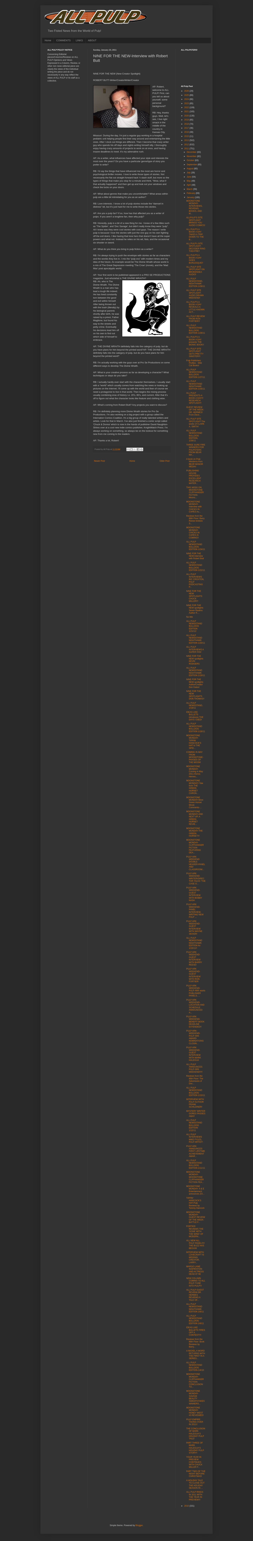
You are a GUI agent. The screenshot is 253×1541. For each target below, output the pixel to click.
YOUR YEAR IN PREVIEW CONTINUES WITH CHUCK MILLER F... (194, 1462)
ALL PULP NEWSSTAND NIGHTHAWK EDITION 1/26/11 (195, 385)
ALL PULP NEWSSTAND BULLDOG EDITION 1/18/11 (195, 727)
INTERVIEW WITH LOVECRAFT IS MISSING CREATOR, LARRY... (195, 1257)
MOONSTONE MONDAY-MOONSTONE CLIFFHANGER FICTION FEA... (195, 1177)
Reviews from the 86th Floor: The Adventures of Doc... (194, 1080)
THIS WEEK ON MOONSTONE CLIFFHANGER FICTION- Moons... (195, 492)
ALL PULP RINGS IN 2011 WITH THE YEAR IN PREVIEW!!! (194, 1496)
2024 (187, 99)
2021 (187, 111)
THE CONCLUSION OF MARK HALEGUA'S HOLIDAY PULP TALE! (195, 1433)
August (190, 168)
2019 (187, 120)
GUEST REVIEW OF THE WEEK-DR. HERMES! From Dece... (195, 411)
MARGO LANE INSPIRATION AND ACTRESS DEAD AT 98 (195, 1270)
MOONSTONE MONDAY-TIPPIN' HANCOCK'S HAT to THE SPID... (193, 741)
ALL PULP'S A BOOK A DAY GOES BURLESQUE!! (194, 259)
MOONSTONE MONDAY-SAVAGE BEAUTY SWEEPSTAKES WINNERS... (195, 1397)
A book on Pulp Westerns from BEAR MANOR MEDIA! (194, 463)
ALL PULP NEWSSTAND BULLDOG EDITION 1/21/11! (194, 626)
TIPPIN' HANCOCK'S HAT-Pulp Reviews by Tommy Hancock (195, 1203)
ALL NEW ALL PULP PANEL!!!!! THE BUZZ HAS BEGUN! (195, 1244)
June (189, 177)
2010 (187, 1506)
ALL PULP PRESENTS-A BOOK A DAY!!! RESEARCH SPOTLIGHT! (194, 398)
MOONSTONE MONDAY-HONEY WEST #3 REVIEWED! (195, 1411)
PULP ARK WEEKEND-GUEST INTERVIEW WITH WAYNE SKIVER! (194, 927)
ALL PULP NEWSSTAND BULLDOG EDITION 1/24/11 (195, 546)
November (192, 156)
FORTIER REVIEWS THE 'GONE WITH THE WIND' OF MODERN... (194, 1231)
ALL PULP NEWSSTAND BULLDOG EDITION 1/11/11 (195, 1164)
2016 (187, 132)
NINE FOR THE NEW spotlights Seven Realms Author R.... (194, 609)
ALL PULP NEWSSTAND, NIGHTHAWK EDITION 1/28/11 (195, 282)
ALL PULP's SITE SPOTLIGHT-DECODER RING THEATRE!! (195, 247)
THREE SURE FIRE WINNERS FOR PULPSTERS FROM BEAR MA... (195, 450)
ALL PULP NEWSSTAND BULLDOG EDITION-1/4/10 (195, 1366)
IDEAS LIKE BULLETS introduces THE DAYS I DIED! (194, 716)
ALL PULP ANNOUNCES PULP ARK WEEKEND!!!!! (194, 1068)
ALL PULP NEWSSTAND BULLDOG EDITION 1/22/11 (195, 566)
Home (48, 40)
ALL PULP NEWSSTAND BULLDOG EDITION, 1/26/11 (194, 435)
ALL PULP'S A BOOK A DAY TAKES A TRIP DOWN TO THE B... (195, 234)
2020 (187, 115)
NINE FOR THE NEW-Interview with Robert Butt (195, 556)
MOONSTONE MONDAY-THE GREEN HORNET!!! (194, 832)
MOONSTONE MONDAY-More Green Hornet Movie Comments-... (194, 802)
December (192, 152)
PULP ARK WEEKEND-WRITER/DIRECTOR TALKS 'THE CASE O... (196, 878)
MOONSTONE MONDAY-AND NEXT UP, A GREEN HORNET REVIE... (194, 817)
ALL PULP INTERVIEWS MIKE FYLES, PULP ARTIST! (194, 1138)
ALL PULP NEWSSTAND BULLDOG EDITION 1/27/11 (195, 373)
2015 (187, 136)
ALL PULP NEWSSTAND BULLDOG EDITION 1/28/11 (195, 329)
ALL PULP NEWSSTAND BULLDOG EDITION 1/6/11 (195, 1320)
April (189, 185)
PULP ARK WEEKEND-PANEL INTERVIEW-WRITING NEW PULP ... (194, 910)
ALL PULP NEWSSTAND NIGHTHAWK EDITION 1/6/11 (195, 1308)
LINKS (79, 40)
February (191, 193)
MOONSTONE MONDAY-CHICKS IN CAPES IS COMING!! (193, 532)
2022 (187, 107)
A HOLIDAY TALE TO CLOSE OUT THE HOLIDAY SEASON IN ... (195, 1484)
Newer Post (99, 461)
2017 (187, 128)
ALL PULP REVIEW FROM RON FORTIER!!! (195, 319)
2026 (187, 91)
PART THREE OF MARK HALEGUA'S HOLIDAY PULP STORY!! (195, 1448)
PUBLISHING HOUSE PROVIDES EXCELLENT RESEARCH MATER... (193, 477)
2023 (187, 103)
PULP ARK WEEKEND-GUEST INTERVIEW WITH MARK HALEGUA (193, 1053)
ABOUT (92, 40)
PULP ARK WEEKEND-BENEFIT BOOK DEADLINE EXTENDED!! (195, 1021)
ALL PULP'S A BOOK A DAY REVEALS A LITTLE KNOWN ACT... (195, 307)
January (191, 197)
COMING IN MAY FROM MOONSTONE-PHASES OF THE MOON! (194, 757)
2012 (187, 144)
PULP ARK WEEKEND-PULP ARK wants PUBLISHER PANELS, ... (195, 990)
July (189, 172)
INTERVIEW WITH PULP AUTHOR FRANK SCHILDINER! (195, 1103)
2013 (187, 140)
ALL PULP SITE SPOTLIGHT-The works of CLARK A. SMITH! (195, 423)
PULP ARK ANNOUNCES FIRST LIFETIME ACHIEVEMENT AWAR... (195, 1151)
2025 (187, 95)
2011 (187, 148)
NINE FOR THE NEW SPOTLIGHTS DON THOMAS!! (195, 695)
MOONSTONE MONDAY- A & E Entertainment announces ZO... (195, 1190)
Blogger (139, 1525)
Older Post (165, 461)
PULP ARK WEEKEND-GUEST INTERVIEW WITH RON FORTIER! (193, 975)
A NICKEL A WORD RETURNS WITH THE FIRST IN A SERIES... (195, 1355)
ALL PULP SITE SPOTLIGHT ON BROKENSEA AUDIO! (195, 271)
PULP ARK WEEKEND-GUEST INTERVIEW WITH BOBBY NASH (194, 894)
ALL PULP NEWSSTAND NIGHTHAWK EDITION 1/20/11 (195, 639)
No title (189, 617)
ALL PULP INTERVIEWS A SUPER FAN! (195, 649)
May (189, 181)
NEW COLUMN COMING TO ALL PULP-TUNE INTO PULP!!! (195, 1282)
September (192, 164)
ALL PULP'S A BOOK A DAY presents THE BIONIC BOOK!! (195, 341)
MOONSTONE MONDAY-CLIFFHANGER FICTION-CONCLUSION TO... (195, 1380)
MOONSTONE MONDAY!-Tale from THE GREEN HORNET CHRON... (194, 786)
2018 (187, 124)
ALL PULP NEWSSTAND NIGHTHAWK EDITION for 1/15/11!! (194, 943)
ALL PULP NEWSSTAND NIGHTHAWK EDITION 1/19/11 (195, 672)
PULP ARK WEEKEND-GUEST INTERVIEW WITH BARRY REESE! (194, 958)
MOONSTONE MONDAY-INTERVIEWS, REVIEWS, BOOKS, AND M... (194, 207)
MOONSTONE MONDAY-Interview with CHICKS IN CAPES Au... (194, 506)
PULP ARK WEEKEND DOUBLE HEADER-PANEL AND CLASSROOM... (195, 863)
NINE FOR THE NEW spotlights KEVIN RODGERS (194, 660)
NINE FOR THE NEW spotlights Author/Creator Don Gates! (194, 683)
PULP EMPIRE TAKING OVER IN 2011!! (194, 1422)
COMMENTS (63, 40)
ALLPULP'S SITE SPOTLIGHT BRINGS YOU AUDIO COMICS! (195, 221)
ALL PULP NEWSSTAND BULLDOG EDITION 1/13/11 (195, 1092)
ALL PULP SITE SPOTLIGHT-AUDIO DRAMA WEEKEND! (195, 294)
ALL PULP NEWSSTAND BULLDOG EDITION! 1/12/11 (194, 1125)
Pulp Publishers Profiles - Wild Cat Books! (194, 363)
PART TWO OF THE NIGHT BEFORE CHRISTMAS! (195, 1474)
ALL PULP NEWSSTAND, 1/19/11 (194, 705)
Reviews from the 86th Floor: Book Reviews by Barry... (195, 1343)
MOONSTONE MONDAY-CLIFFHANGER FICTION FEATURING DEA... (195, 846)
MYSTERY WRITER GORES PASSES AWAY (195, 1113)
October (191, 160)
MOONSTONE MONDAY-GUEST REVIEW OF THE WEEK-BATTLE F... (195, 1217)
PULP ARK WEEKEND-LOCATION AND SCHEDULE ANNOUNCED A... (195, 1006)
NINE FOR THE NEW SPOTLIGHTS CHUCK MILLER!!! (194, 596)
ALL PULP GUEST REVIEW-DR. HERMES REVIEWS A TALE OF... (195, 1295)
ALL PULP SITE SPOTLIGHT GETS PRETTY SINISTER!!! (194, 353)
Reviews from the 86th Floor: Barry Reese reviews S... (195, 520)
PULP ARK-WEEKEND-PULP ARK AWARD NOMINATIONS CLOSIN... (195, 1037)
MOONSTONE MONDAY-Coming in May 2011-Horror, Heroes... (194, 771)
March (190, 189)
